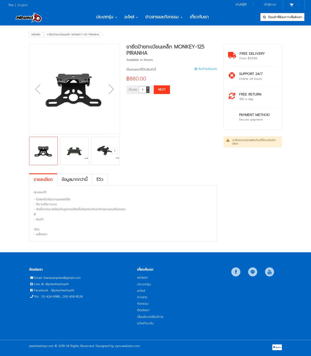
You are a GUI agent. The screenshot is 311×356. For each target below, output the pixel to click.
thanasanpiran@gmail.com (62, 278)
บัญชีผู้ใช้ (241, 4)
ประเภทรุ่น (144, 284)
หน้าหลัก (36, 34)
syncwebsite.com (127, 346)
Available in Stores (139, 60)
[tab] (43, 179)
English (23, 5)
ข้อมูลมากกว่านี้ (74, 180)
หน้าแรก (142, 277)
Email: (38, 278)
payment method (254, 115)
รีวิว (99, 180)
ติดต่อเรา (143, 309)
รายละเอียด (43, 180)
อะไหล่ (141, 290)
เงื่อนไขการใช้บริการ (150, 316)
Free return (250, 94)
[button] (37, 89)
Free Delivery (252, 53)
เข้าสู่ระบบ (270, 4)
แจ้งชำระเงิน (145, 323)
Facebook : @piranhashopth (54, 290)
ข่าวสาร (142, 297)
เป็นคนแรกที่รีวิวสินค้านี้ (141, 69)
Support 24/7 (251, 74)
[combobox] (282, 17)
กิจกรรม (142, 303)
